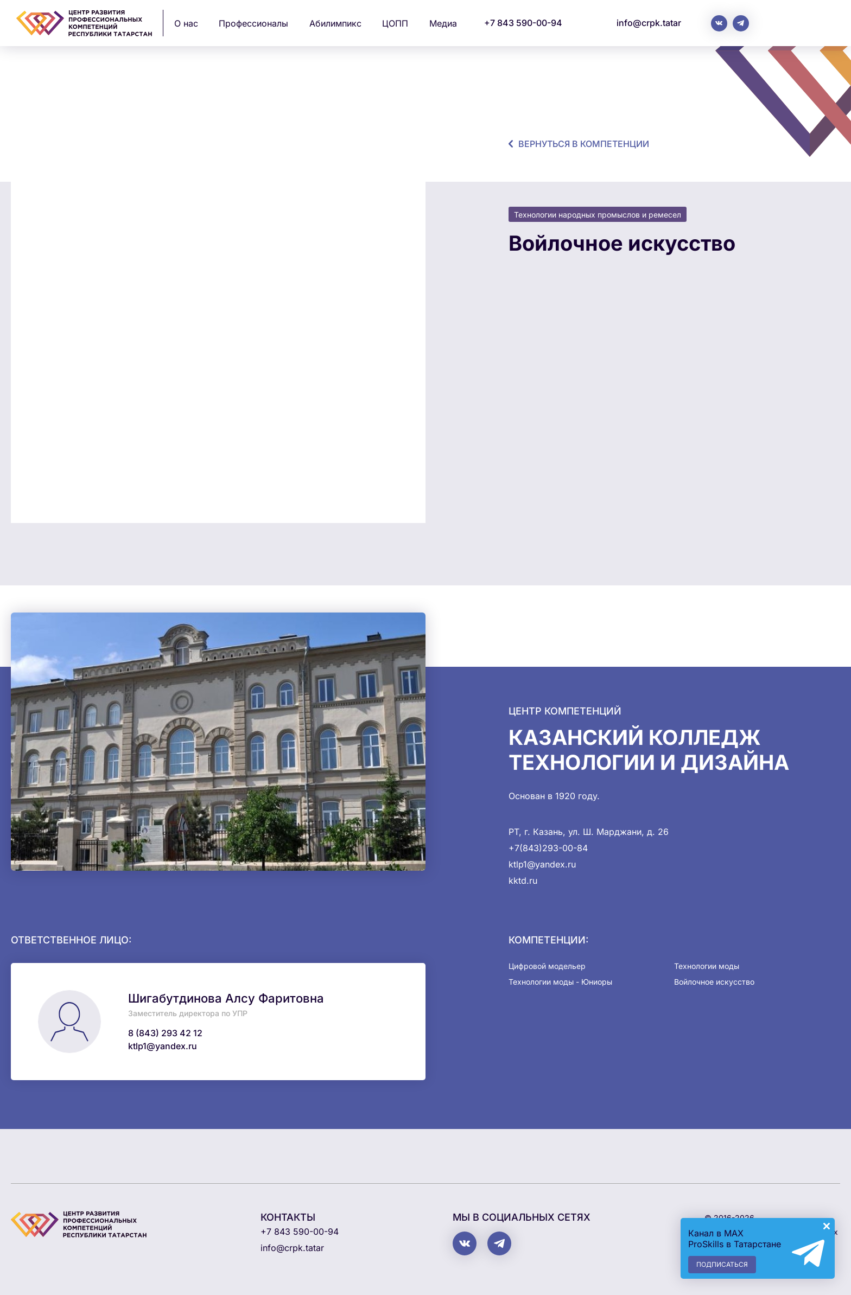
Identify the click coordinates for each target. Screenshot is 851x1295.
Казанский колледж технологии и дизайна (649, 750)
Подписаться (722, 1264)
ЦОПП (395, 23)
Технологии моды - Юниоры (560, 981)
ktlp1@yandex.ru (162, 1046)
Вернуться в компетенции (583, 143)
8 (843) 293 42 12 (165, 1033)
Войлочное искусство (714, 981)
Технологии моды (706, 966)
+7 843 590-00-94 (523, 22)
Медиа (443, 23)
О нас (186, 23)
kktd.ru (523, 880)
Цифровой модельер (547, 966)
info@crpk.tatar (649, 22)
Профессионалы (253, 23)
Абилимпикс (335, 23)
